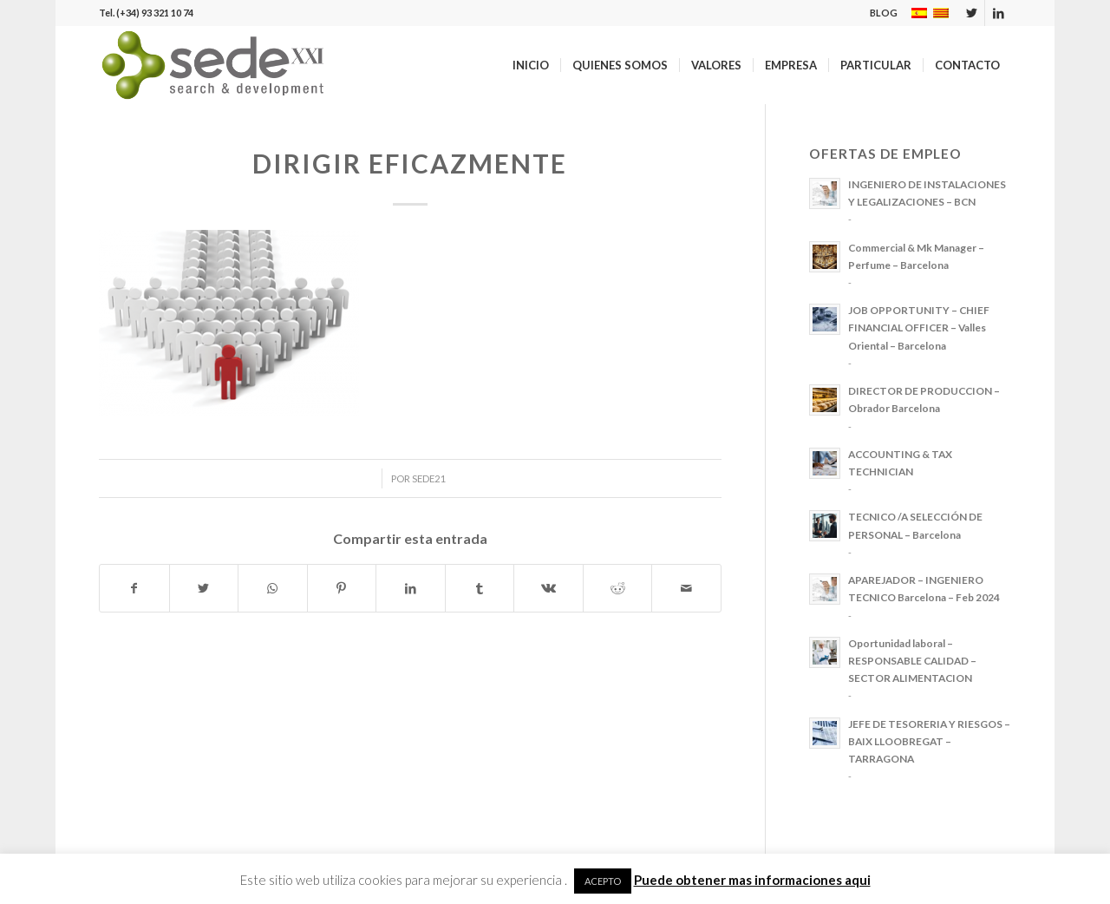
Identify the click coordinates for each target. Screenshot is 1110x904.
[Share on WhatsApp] (272, 588)
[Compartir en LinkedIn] (410, 588)
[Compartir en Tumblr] (480, 588)
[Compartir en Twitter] (204, 588)
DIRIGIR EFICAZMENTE (409, 163)
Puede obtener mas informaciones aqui (752, 880)
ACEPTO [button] (602, 881)
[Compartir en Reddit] (618, 588)
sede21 (429, 478)
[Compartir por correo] (686, 588)
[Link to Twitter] (971, 13)
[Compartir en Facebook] (134, 588)
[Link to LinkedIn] (998, 13)
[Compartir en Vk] (548, 588)
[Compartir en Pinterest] (342, 588)
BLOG (884, 12)
